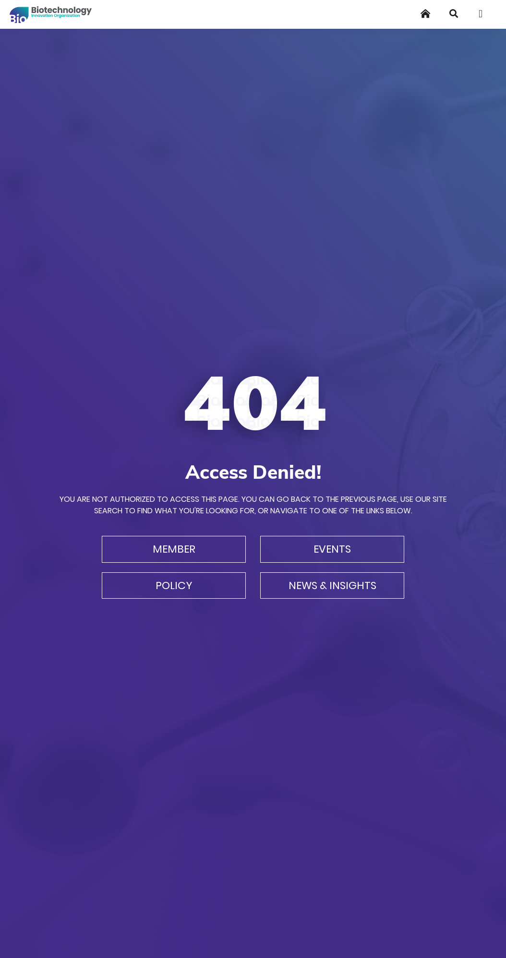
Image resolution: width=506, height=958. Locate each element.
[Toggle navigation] (484, 14)
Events (332, 549)
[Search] (453, 14)
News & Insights (332, 585)
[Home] (425, 14)
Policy (174, 585)
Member (174, 549)
